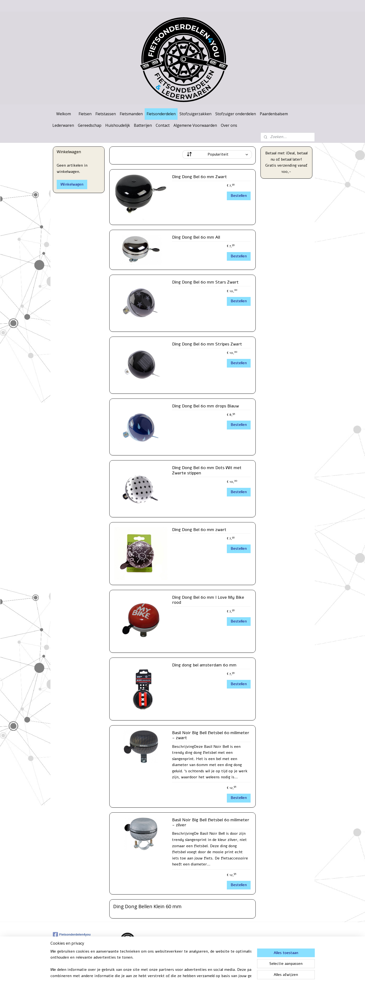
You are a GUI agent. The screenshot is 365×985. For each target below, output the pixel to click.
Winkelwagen (72, 184)
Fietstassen (105, 113)
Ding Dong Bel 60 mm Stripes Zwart (207, 344)
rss (180, 976)
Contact (163, 125)
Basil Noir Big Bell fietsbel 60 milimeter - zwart (210, 735)
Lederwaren (63, 125)
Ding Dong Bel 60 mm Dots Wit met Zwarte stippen (206, 470)
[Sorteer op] (217, 154)
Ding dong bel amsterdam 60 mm (204, 665)
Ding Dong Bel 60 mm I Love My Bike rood (208, 600)
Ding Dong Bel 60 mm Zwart (199, 177)
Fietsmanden (131, 113)
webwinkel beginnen (196, 976)
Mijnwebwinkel (236, 976)
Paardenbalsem (274, 113)
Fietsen (85, 113)
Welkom (63, 113)
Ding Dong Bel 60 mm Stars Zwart (205, 282)
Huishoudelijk (117, 125)
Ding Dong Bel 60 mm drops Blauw (205, 406)
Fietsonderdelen (161, 113)
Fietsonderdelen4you (72, 934)
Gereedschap (89, 125)
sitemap (170, 976)
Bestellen (239, 195)
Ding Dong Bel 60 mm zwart (199, 529)
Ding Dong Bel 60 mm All (196, 237)
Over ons (229, 125)
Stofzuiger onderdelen (235, 113)
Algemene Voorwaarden (195, 125)
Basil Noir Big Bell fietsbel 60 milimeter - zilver (210, 822)
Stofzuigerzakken (195, 113)
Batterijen (143, 125)
